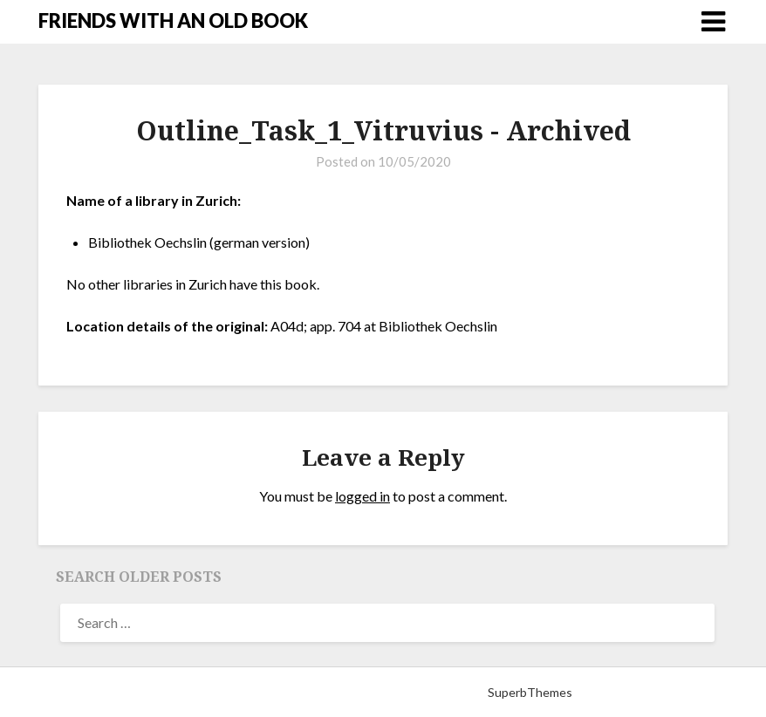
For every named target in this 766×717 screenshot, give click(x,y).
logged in (362, 496)
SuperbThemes (530, 692)
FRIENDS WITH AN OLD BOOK (173, 20)
